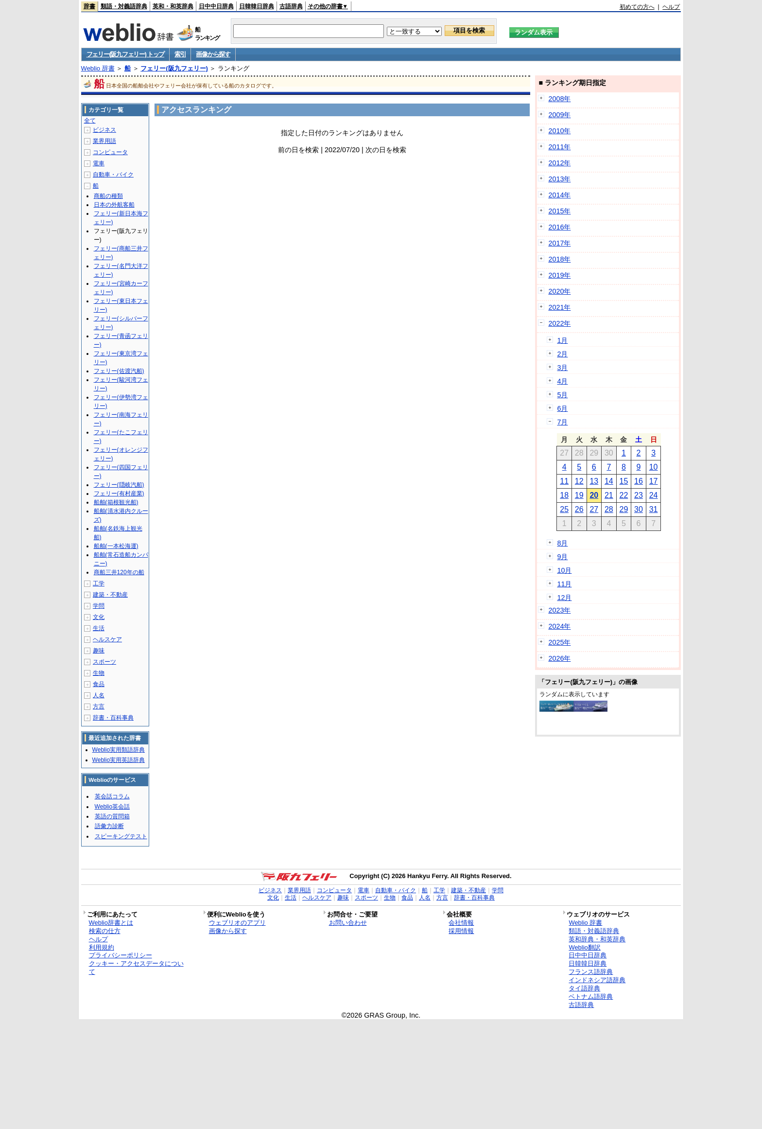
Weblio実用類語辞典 (118, 749)
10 (653, 467)
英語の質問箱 (112, 816)
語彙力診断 (109, 826)
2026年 (559, 658)
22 (624, 495)
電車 (98, 163)
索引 (180, 54)
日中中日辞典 (216, 6)
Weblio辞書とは (111, 922)
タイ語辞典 (584, 988)
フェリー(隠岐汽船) (119, 484)
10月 (564, 570)
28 (609, 509)
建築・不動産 (110, 594)
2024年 (559, 626)
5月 (562, 395)
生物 (98, 673)
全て (90, 120)
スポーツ (104, 661)
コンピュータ (110, 152)
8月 (562, 543)
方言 (98, 706)
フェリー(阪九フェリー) (174, 68)
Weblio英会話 (112, 806)
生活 (98, 628)
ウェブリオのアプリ (237, 922)
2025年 (559, 642)
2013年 (559, 179)
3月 (562, 367)
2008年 (559, 99)
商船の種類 (108, 196)
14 (609, 481)
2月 (562, 354)
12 (579, 481)
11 (564, 481)
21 (609, 495)
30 (638, 509)
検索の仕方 (105, 931)
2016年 (559, 227)
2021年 (559, 307)
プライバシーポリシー (120, 955)
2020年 (559, 291)
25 (564, 509)
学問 (98, 605)
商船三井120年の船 (119, 572)
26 (579, 509)
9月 (562, 557)
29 (624, 509)
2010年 (559, 131)
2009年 (559, 115)
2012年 (559, 163)
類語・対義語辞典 (124, 6)
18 (564, 495)
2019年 (559, 275)
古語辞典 (291, 6)
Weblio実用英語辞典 (118, 760)
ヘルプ (671, 6)
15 (624, 481)
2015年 (559, 211)
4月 (562, 381)
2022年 (559, 323)
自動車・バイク (113, 174)
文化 (98, 617)
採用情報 (461, 931)
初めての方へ (637, 6)
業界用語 (104, 141)
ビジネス (104, 129)
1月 (562, 340)
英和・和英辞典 (173, 6)
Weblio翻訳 (584, 947)
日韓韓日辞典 (256, 6)
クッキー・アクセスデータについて (136, 967)
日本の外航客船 (114, 204)
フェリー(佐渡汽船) (119, 371)
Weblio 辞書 (98, 68)
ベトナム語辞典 (591, 996)
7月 (562, 422)
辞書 (89, 6)
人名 (98, 695)
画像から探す (213, 54)
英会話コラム (112, 796)
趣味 (98, 650)
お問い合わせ (348, 922)
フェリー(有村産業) (119, 493)
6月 (562, 408)
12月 (564, 597)
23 (638, 495)
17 (653, 481)
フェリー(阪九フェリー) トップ (125, 54)
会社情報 (461, 922)
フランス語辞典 (591, 971)
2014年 (559, 195)
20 (593, 495)
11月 (564, 584)
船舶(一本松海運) (116, 546)
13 (593, 481)
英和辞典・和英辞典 (597, 939)
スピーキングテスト (121, 836)
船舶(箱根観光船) (116, 502)
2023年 (559, 610)
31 (653, 509)
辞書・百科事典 (113, 717)
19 (579, 495)
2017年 (559, 243)
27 (593, 509)
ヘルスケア (107, 639)
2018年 (559, 259)
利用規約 (101, 947)
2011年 (559, 147)
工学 (98, 583)
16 (638, 481)
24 (653, 495)
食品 (98, 684)
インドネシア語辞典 (597, 980)
